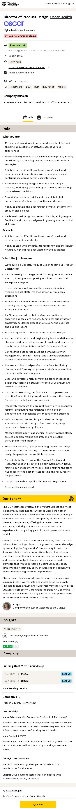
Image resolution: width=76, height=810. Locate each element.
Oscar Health (61, 17)
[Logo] (10, 4)
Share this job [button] (12, 790)
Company (45, 117)
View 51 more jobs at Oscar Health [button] (23, 796)
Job (28, 117)
